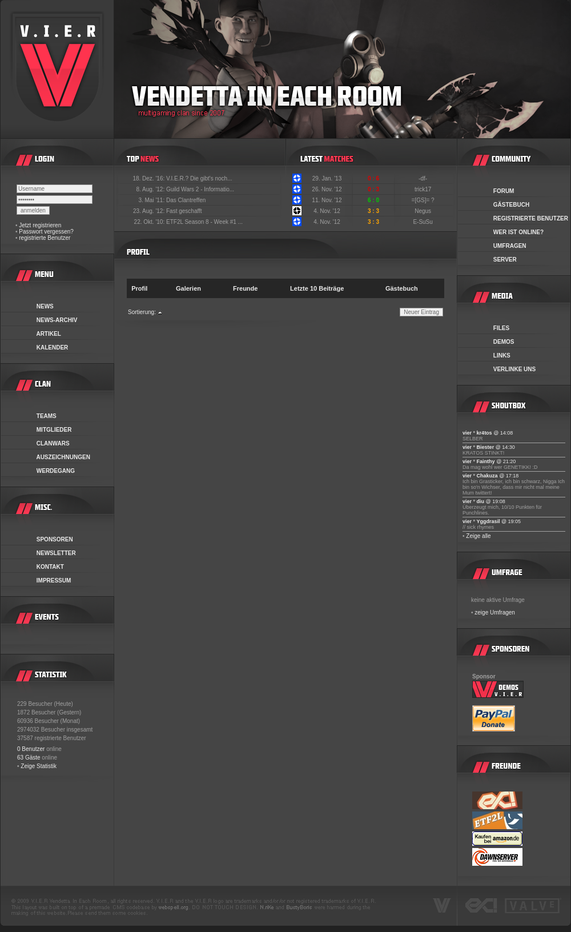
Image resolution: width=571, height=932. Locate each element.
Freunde (245, 288)
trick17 (424, 189)
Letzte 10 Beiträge (317, 288)
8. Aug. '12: (151, 189)
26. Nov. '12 (326, 189)
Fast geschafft (184, 211)
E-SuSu (423, 222)
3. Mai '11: (152, 200)
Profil (139, 288)
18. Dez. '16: (149, 178)
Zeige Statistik (39, 766)
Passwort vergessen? (46, 231)
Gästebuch (401, 288)
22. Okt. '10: (150, 222)
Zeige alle (478, 536)
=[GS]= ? (424, 200)
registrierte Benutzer (44, 238)
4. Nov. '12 (326, 211)
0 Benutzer (31, 749)
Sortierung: (142, 312)
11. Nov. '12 (326, 200)
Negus (424, 211)
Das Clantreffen (186, 200)
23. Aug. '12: (149, 211)
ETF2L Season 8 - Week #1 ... (204, 222)
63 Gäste (29, 757)
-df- (424, 178)
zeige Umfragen (495, 612)
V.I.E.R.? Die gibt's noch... (199, 178)
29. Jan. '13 (326, 178)
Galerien (188, 288)
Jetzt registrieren (40, 225)
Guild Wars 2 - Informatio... (200, 189)
